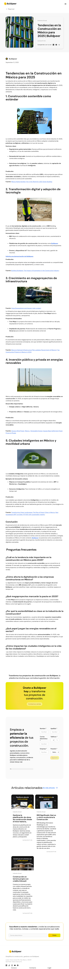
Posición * (54, 749)
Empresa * (43, 749)
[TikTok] (9, 965)
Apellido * (54, 728)
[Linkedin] (6, 965)
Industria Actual (42, 20)
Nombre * (43, 728)
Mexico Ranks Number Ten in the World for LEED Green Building (31, 182)
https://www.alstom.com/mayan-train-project (26, 308)
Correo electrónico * (43, 739)
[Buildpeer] (7, 4)
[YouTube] (15, 965)
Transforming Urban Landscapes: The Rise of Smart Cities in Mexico (33, 512)
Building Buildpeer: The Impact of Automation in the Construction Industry (35, 271)
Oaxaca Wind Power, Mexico (20, 431)
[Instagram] (12, 965)
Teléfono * (54, 737)
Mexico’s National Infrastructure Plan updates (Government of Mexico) (34, 350)
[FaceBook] (17, 965)
